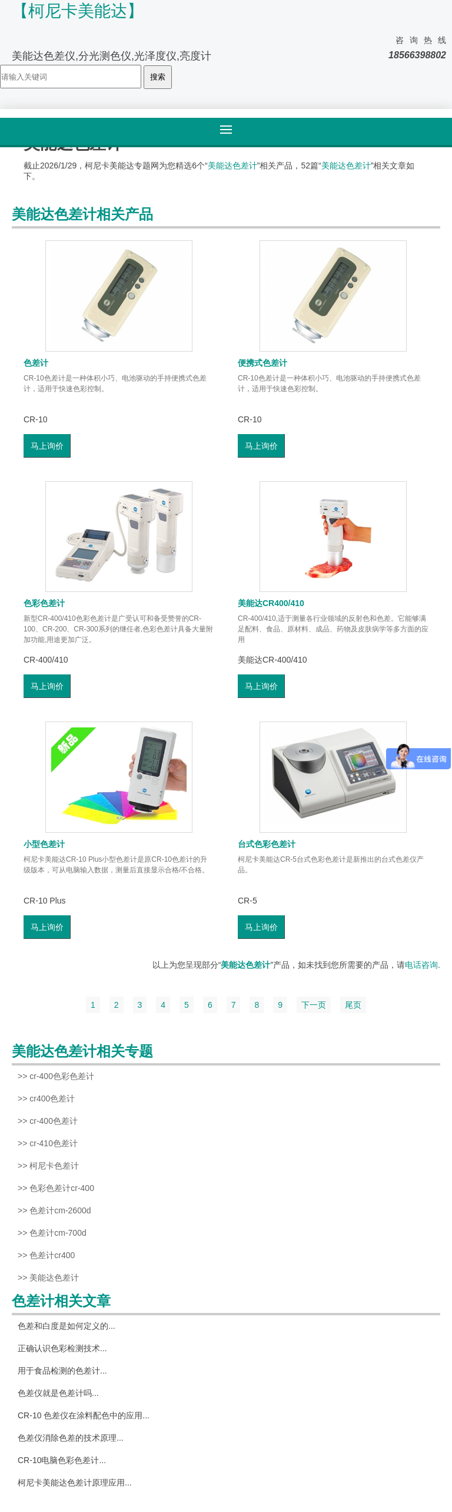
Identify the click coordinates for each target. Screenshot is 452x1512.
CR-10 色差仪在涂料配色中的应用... (83, 1415)
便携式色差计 (262, 363)
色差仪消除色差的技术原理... (71, 1437)
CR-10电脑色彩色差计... (62, 1460)
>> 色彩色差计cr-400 (56, 1188)
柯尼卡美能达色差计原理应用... (75, 1482)
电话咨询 (421, 965)
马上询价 (47, 446)
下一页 (313, 1005)
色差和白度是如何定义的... (66, 1326)
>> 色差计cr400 (46, 1255)
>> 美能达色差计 (48, 1277)
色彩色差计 (44, 603)
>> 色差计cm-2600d (54, 1210)
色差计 (36, 363)
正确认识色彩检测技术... (62, 1348)
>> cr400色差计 (46, 1098)
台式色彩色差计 (266, 844)
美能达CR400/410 (271, 603)
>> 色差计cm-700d (52, 1233)
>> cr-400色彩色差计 (56, 1076)
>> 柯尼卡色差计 (48, 1165)
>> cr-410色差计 (48, 1143)
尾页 (353, 1005)
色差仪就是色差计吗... (58, 1393)
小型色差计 (44, 844)
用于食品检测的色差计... (62, 1370)
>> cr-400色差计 (48, 1121)
